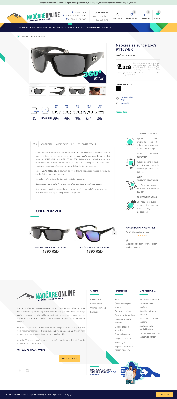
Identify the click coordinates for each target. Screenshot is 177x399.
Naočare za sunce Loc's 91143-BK (50, 247)
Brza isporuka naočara (125, 315)
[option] (37, 90)
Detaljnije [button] (68, 394)
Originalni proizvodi (124, 338)
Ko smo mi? (95, 299)
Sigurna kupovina (122, 334)
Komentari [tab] (46, 144)
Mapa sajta (120, 342)
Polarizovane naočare (149, 299)
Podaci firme (96, 304)
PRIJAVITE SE (69, 358)
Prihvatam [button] (165, 395)
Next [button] (103, 91)
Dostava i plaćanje (123, 311)
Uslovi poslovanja (98, 308)
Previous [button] (31, 91)
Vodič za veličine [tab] (65, 144)
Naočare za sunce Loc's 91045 (94, 247)
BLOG (117, 299)
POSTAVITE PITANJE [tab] (87, 144)
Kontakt (93, 312)
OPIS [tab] (34, 144)
